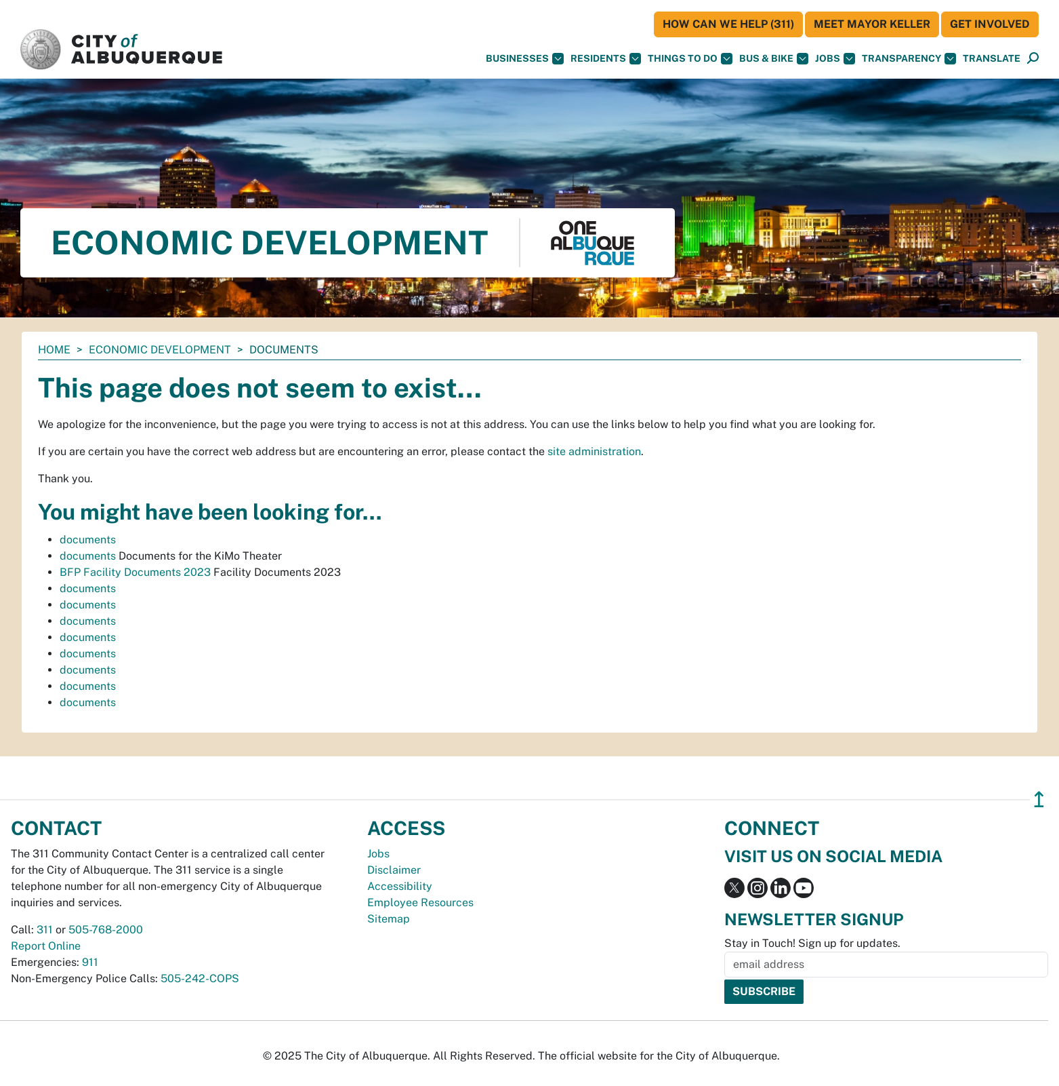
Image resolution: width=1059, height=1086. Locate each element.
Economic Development (160, 349)
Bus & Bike (773, 58)
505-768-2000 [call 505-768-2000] (105, 929)
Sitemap (388, 918)
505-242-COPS (200, 978)
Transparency (909, 58)
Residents (605, 58)
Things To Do (690, 58)
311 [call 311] (45, 929)
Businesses (525, 58)
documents (88, 539)
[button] (991, 58)
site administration (594, 451)
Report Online (46, 945)
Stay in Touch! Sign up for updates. (812, 943)
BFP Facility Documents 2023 (135, 572)
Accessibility (399, 886)
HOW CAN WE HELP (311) (728, 24)
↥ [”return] (1039, 799)
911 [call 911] (90, 962)
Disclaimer (394, 870)
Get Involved (990, 24)
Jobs (835, 58)
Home (54, 349)
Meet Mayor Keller (872, 24)
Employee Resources (420, 902)
